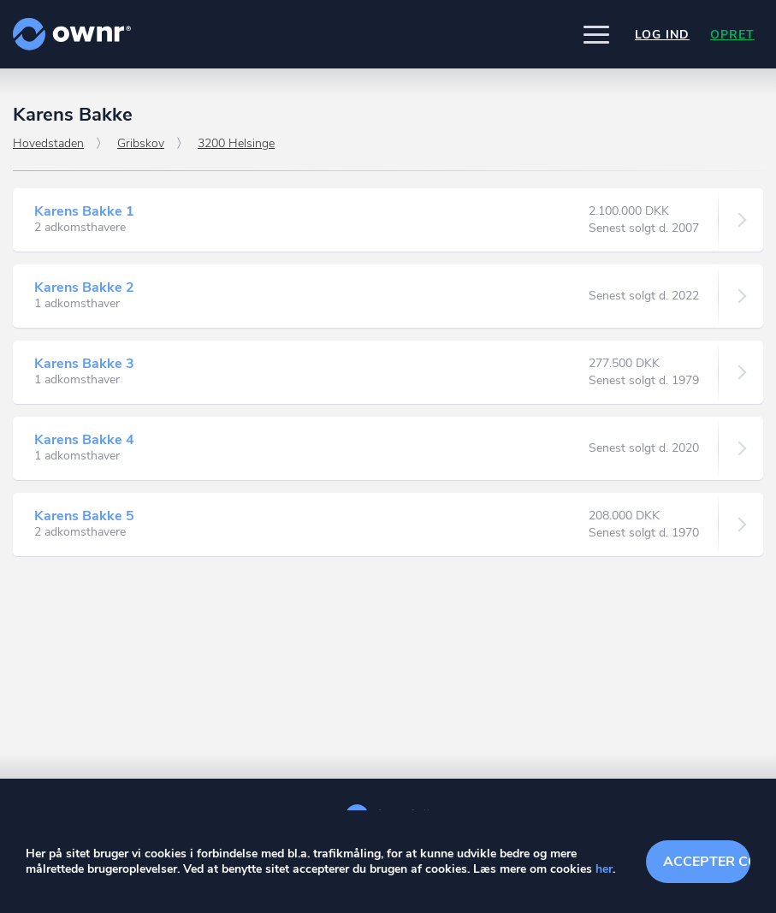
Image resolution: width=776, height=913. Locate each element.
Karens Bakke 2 (84, 287)
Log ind (662, 35)
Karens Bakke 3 (84, 363)
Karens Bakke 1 (84, 211)
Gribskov (140, 143)
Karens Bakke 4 (84, 439)
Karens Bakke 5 (84, 516)
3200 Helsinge (236, 143)
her (604, 869)
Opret (732, 35)
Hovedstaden (48, 143)
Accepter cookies (706, 861)
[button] (596, 34)
